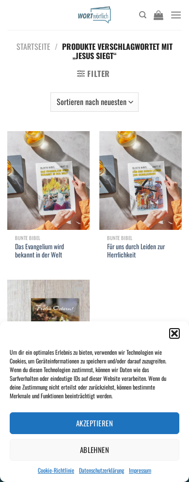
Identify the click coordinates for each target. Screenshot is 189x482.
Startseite (33, 46)
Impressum (140, 470)
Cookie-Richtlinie (56, 470)
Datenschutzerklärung (101, 470)
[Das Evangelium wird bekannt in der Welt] (48, 180)
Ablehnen (95, 449)
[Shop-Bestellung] (94, 102)
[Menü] (176, 15)
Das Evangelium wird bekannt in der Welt (39, 250)
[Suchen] (142, 15)
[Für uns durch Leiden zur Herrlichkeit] (140, 180)
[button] (174, 333)
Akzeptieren (94, 423)
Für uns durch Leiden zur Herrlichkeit (136, 250)
